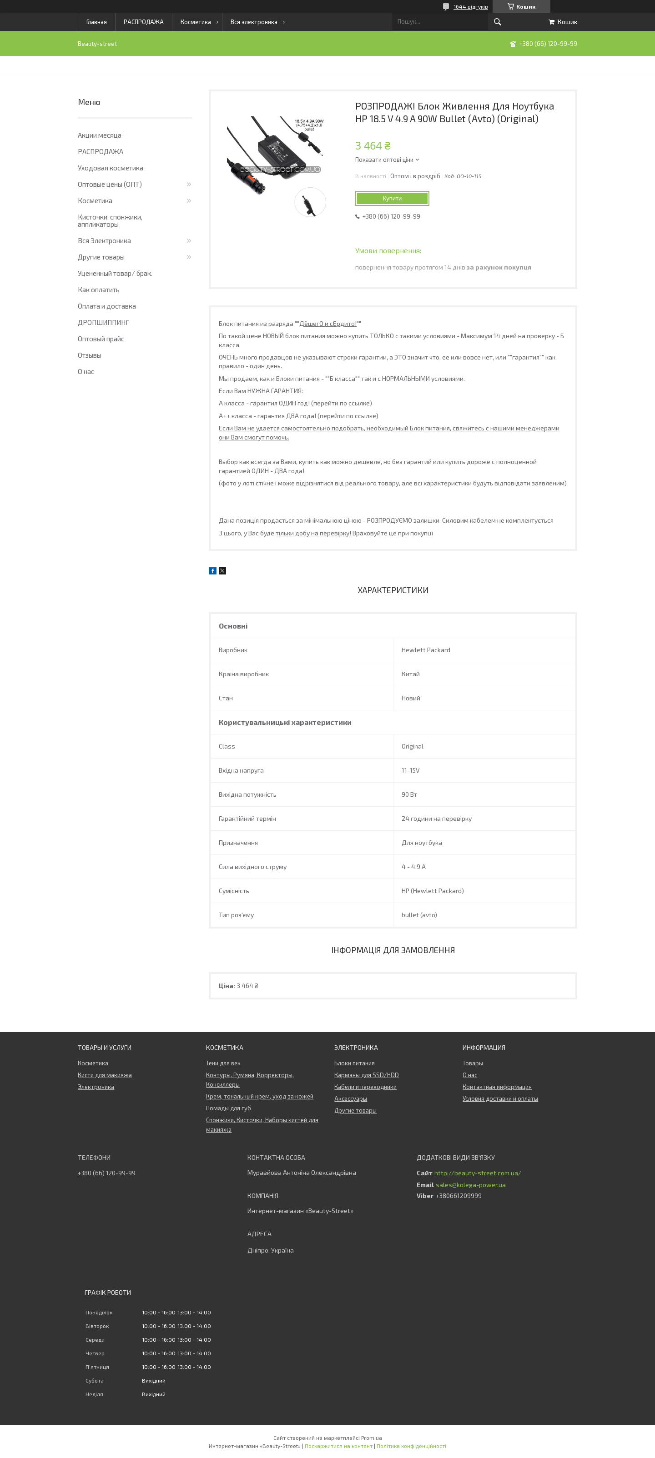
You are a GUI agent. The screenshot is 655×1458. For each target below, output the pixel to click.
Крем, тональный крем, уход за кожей (259, 1096)
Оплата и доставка (107, 306)
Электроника (96, 1086)
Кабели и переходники (365, 1086)
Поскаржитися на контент (339, 1446)
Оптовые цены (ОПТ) (110, 184)
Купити (392, 198)
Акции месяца (99, 135)
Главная (96, 21)
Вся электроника (254, 21)
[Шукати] (497, 22)
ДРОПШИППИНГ (103, 322)
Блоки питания (354, 1063)
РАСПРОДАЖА (144, 21)
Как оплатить (99, 289)
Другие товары (101, 257)
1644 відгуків (470, 6)
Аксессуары (350, 1098)
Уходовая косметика (110, 168)
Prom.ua (371, 1437)
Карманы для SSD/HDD (366, 1075)
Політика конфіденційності (411, 1446)
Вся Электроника (104, 240)
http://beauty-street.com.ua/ (477, 1173)
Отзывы (89, 355)
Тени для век (223, 1063)
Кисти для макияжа (105, 1075)
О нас (86, 371)
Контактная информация (497, 1086)
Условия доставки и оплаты (500, 1098)
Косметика (196, 21)
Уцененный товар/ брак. (115, 273)
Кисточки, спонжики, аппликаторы (110, 220)
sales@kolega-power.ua (471, 1185)
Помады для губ (228, 1108)
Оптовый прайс (101, 339)
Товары (473, 1063)
